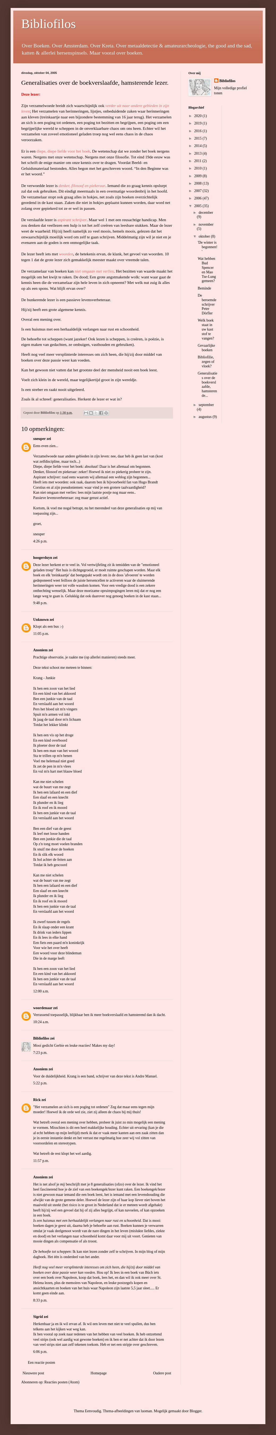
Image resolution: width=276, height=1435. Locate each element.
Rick (37, 1100)
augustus (206, 417)
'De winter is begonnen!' (207, 246)
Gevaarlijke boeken (206, 348)
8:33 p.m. (40, 1300)
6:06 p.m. (40, 1352)
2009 (198, 176)
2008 (198, 183)
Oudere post (162, 1373)
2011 (198, 161)
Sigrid (38, 1317)
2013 (198, 153)
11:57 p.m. (41, 1161)
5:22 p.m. (40, 1083)
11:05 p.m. (41, 634)
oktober (205, 236)
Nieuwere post (33, 1373)
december (206, 213)
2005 (198, 206)
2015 (198, 138)
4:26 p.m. (40, 541)
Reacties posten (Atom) (61, 1382)
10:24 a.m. (41, 1022)
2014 (198, 146)
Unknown (41, 620)
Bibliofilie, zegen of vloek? (206, 361)
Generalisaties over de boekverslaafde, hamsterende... (207, 384)
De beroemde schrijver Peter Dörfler (207, 304)
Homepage (98, 1373)
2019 (198, 123)
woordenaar (42, 1008)
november (206, 224)
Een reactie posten (41, 1363)
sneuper (39, 439)
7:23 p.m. (40, 1053)
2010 (198, 168)
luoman (146, 1411)
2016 (198, 131)
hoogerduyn (42, 558)
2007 (198, 191)
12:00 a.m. (41, 991)
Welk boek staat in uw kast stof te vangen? (206, 329)
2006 (198, 198)
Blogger (195, 1411)
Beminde (204, 288)
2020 (198, 116)
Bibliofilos (48, 24)
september (206, 405)
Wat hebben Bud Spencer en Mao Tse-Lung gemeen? (207, 270)
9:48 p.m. (40, 603)
